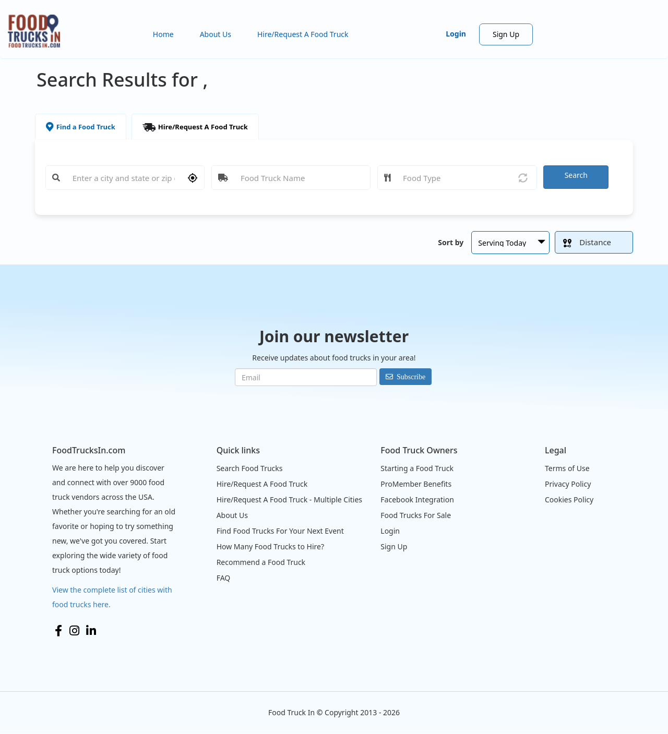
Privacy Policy (568, 484)
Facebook (58, 630)
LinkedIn (91, 630)
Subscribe (411, 376)
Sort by (450, 242)
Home (163, 34)
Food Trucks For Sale (415, 515)
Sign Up (506, 34)
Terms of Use (567, 468)
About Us (215, 34)
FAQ (224, 578)
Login (456, 34)
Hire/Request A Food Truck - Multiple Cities (289, 499)
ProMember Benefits (415, 484)
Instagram (74, 630)
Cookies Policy (569, 499)
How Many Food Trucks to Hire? (270, 546)
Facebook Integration (417, 499)
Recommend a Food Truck (261, 562)
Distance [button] (587, 242)
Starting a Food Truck (417, 468)
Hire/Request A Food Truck (303, 34)
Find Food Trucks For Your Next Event (280, 531)
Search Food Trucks (250, 468)
